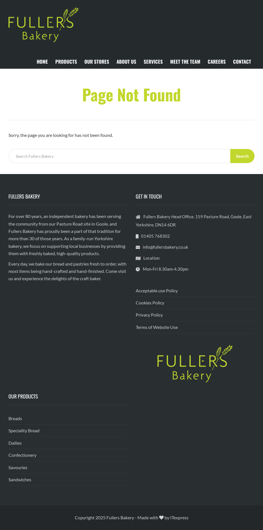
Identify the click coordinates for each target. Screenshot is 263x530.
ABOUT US (126, 61)
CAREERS (217, 61)
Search (242, 156)
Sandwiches (19, 479)
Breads (15, 418)
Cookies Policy (150, 302)
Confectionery (22, 455)
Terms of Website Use (157, 327)
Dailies (15, 443)
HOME (42, 61)
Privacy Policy (149, 314)
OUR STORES (96, 61)
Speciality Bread (24, 430)
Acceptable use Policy (157, 290)
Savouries (17, 467)
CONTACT (242, 61)
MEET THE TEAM (185, 61)
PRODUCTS (66, 61)
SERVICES (153, 61)
